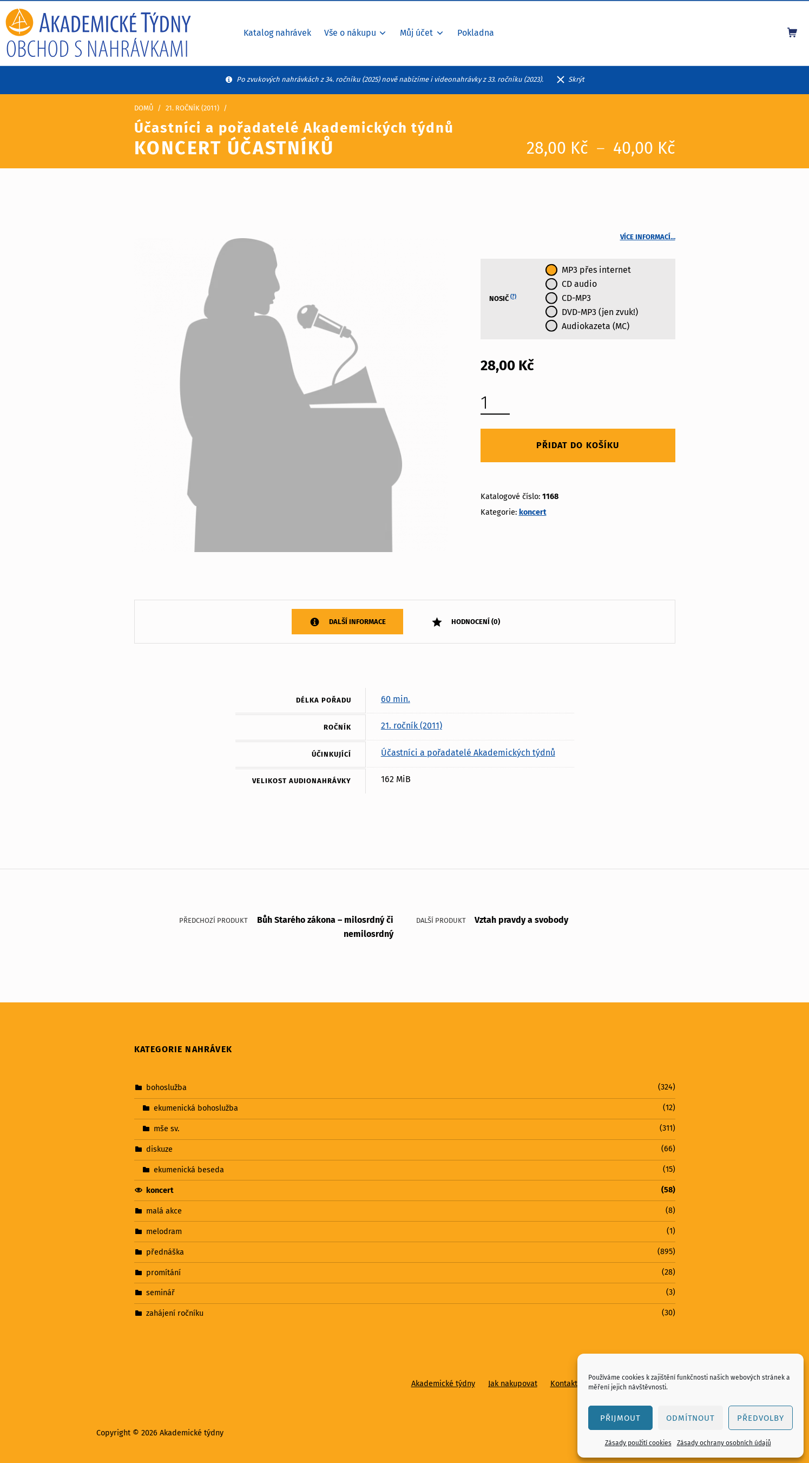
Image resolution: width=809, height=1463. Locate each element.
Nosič (502, 298)
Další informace (356, 622)
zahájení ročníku (174, 1313)
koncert (533, 512)
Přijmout (620, 1418)
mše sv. (166, 1128)
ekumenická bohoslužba (196, 1108)
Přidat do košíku (577, 445)
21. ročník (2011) (192, 108)
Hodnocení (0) (475, 622)
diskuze (159, 1149)
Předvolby (760, 1418)
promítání (163, 1272)
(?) (513, 296)
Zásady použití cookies (638, 1443)
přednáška (165, 1251)
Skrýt (576, 79)
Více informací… (647, 237)
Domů (144, 108)
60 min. (395, 699)
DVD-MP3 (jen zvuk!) (600, 312)
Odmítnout (690, 1418)
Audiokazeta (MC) (595, 326)
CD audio (579, 284)
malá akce (164, 1211)
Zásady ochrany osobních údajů (724, 1443)
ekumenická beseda (189, 1170)
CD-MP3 (576, 298)
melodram (164, 1231)
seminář (160, 1292)
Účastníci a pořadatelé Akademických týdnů (468, 752)
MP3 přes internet (596, 270)
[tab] (347, 622)
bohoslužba (166, 1087)
